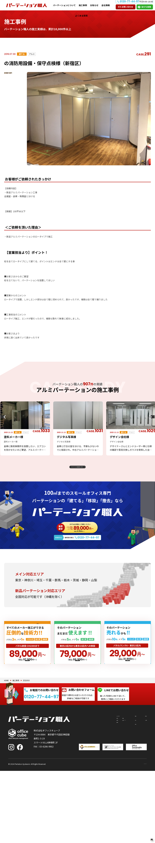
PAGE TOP (143, 826)
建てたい (82, 784)
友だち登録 (146, 6)
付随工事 (97, 782)
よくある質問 (81, 15)
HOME (6, 734)
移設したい (82, 792)
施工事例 (83, 5)
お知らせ (94, 5)
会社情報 (105, 5)
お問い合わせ (127, 6)
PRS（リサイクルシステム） (101, 789)
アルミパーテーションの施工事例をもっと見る (75, 470)
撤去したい (82, 800)
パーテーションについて (64, 5)
